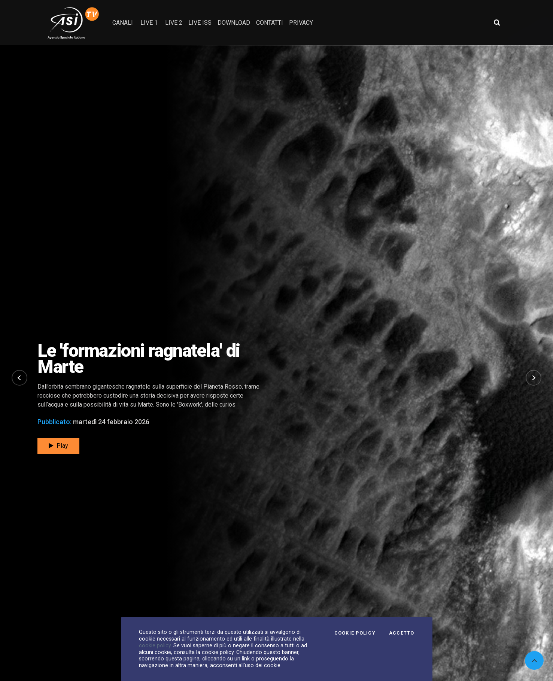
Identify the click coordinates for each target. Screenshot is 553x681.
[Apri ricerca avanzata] (497, 22)
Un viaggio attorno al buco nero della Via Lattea (136, 358)
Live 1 (149, 22)
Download (234, 22)
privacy (301, 22)
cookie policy (155, 645)
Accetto (401, 633)
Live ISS (200, 22)
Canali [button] (122, 22)
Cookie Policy (355, 633)
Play (58, 445)
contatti (269, 22)
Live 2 (173, 22)
